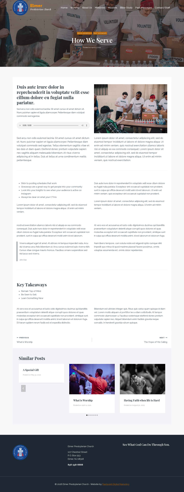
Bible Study (126, 7)
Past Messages (143, 7)
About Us (87, 7)
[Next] (160, 388)
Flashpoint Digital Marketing (115, 484)
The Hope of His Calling (130, 339)
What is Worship (53, 339)
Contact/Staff (162, 7)
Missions (112, 7)
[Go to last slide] (23, 388)
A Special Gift (31, 370)
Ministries (100, 7)
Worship (74, 7)
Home (64, 7)
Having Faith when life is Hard (142, 400)
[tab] (87, 415)
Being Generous (84, 33)
